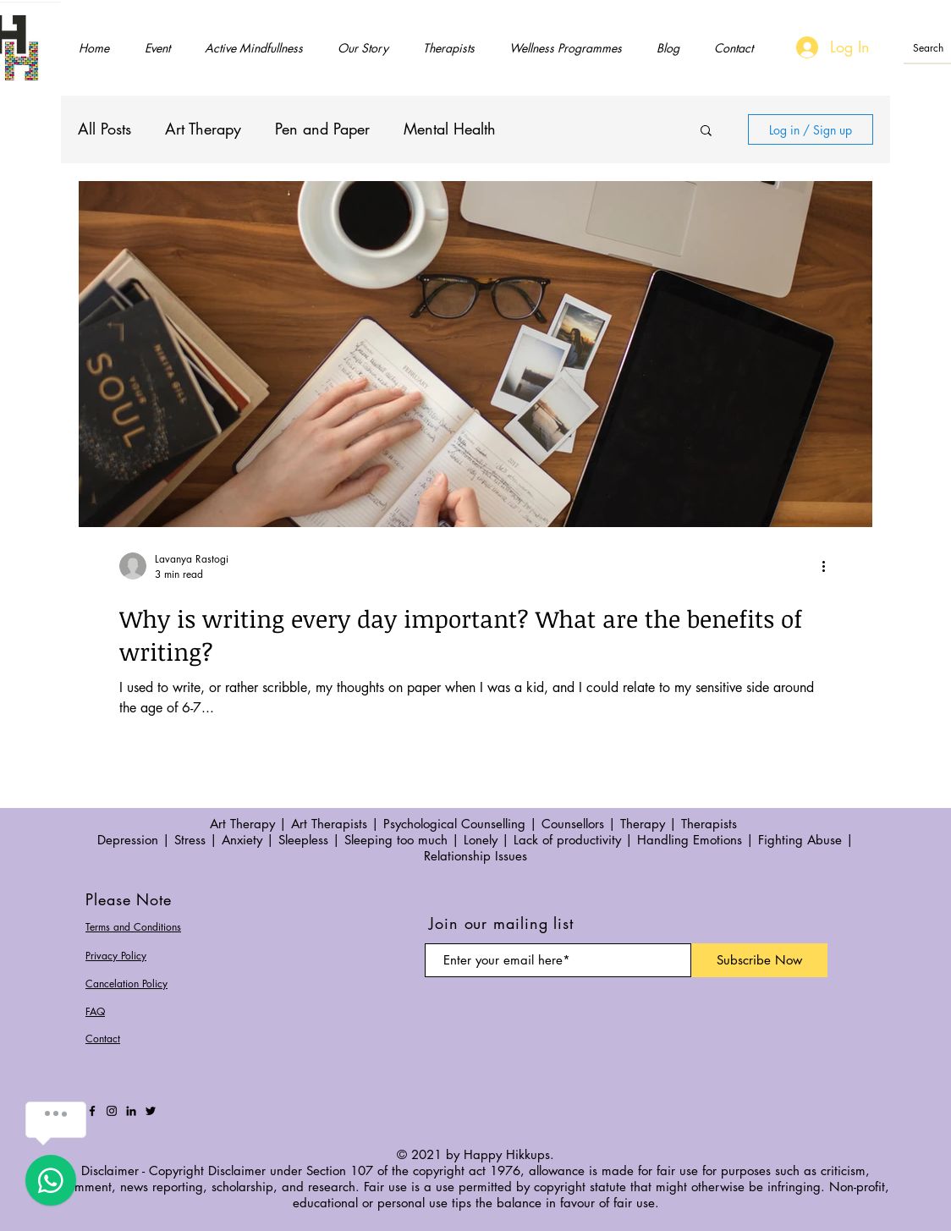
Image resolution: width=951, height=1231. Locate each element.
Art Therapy (203, 128)
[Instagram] (111, 1111)
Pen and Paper (322, 128)
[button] (706, 131)
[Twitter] (150, 1111)
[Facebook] (92, 1111)
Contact (102, 1038)
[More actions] (829, 566)
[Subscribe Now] (759, 960)
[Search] (930, 49)
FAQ (95, 1011)
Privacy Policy (115, 955)
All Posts (104, 128)
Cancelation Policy (126, 983)
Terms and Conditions (133, 927)
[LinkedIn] (131, 1111)
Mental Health (450, 128)
